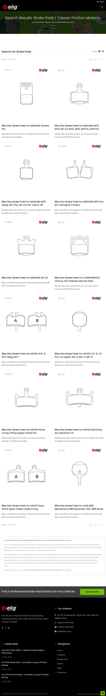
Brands (60, 663)
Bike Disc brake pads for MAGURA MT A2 (25, 277)
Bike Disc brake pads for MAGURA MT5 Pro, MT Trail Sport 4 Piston (79, 203)
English (101, 2)
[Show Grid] (99, 51)
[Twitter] (5, 627)
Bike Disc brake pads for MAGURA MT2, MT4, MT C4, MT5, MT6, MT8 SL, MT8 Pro (77, 127)
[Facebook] (2, 627)
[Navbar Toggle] (102, 7)
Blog (59, 667)
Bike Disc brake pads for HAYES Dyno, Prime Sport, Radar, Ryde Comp (23, 507)
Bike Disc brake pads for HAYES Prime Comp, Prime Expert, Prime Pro (23, 431)
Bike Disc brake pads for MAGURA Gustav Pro (25, 127)
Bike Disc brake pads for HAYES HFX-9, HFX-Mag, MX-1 (24, 355)
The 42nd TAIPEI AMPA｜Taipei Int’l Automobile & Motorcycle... (23, 650)
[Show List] (102, 51)
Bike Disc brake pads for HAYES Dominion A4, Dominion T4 (78, 431)
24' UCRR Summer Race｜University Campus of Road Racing (25, 675)
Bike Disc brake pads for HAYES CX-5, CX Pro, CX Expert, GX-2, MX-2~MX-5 (78, 355)
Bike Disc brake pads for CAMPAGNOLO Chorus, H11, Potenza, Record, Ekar (77, 279)
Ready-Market (99, 693)
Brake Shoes (42, 570)
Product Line (63, 658)
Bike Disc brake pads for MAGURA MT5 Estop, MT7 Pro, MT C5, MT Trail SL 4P (24, 203)
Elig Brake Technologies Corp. (24, 693)
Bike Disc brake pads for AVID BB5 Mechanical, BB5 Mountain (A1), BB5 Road (79, 507)
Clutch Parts (50, 570)
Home (53, 28)
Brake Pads (35, 570)
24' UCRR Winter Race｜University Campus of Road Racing (24, 663)
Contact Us (58, 570)
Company (61, 654)
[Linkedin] (8, 627)
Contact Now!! (92, 592)
